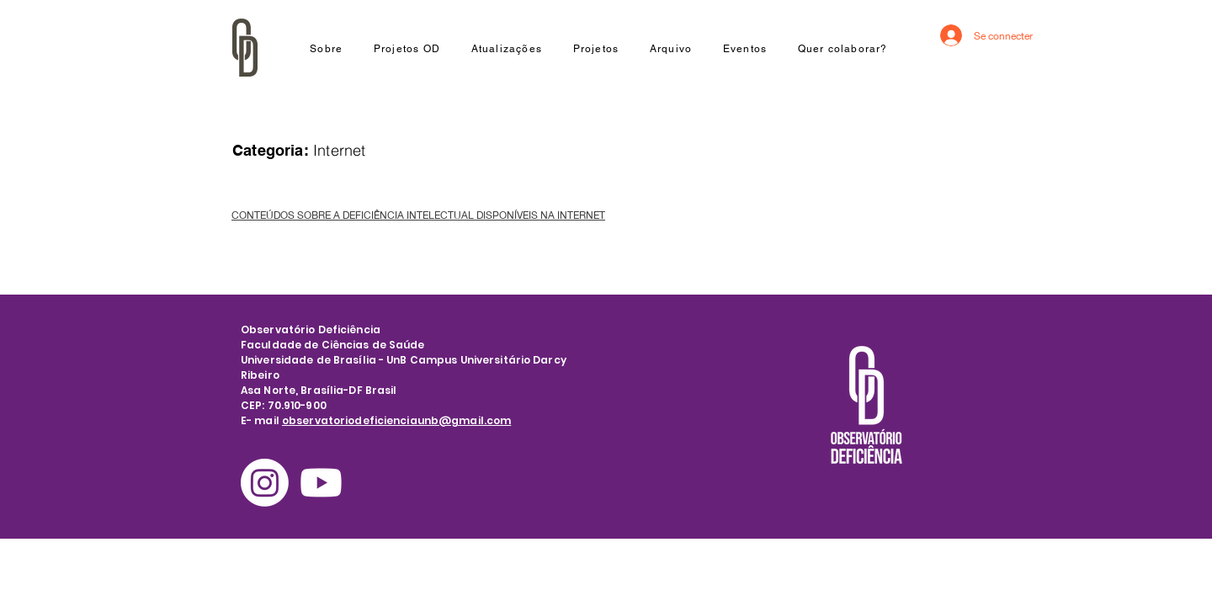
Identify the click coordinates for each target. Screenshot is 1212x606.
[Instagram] (265, 483)
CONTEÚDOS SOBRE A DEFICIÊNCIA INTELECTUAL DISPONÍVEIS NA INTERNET (418, 215)
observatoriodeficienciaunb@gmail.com (396, 420)
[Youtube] (321, 483)
